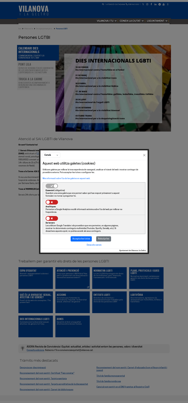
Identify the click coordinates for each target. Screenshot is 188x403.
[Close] (144, 164)
